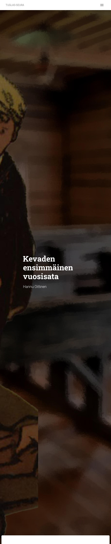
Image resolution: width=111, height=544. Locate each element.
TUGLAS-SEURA (15, 4)
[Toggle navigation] (101, 5)
